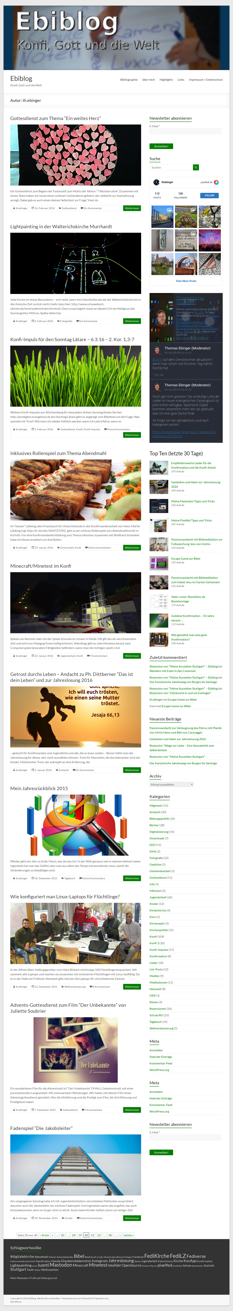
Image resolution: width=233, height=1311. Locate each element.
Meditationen (158, 982)
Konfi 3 (154, 943)
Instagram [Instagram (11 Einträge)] (100, 1261)
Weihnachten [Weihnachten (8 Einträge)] (50, 1269)
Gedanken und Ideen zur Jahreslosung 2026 (178, 739)
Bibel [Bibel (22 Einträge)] (79, 1256)
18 (73, 1235)
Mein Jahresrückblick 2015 (39, 788)
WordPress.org (159, 1070)
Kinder (69, 1218)
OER (153, 995)
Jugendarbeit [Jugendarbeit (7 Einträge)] (149, 1261)
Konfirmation (158, 956)
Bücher (154, 825)
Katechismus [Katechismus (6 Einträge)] (165, 1261)
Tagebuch (69, 878)
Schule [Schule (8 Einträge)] (187, 1265)
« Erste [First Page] (44, 1235)
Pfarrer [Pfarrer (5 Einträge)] (153, 1265)
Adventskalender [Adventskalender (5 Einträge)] (65, 1257)
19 (80, 1235)
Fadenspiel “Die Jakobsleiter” (41, 1128)
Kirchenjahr (157, 923)
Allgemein (156, 805)
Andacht (64, 770)
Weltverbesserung (75, 986)
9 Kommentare (98, 655)
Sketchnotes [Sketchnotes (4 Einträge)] (197, 1266)
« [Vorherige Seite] (52, 1235)
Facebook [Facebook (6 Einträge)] (138, 1256)
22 (99, 1235)
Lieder (154, 962)
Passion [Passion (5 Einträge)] (145, 1265)
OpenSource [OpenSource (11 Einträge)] (131, 1265)
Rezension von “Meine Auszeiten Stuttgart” (177, 756)
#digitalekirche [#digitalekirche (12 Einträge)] (22, 1256)
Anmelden (156, 1050)
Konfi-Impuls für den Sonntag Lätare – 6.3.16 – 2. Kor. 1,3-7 (72, 339)
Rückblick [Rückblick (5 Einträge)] (177, 1265)
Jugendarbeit (67, 655)
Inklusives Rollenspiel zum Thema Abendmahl (58, 453)
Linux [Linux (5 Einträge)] (34, 1265)
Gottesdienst (69, 208)
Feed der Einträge (161, 1056)
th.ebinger (22, 208)
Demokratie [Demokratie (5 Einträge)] (109, 1257)
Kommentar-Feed (161, 1063)
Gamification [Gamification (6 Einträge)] (43, 1261)
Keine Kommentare (118, 429)
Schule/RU (156, 1015)
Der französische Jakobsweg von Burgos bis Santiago (183, 682)
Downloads (67, 547)
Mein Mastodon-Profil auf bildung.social (33, 1278)
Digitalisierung (159, 831)
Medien (154, 976)
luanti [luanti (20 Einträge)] (43, 1265)
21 (92, 1235)
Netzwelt (155, 989)
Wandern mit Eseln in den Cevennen (173, 671)
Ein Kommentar (93, 208)
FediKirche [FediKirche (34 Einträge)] (156, 1256)
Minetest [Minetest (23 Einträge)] (98, 1265)
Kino (153, 917)
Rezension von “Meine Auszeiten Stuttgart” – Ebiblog (184, 666)
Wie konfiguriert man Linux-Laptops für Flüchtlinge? (65, 896)
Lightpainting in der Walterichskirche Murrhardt (61, 226)
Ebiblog (21, 78)
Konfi (79, 429)
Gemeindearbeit (160, 871)
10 (62, 1235)
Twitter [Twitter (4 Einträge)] (37, 1270)
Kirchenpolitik (159, 930)
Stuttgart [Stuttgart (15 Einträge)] (18, 1269)
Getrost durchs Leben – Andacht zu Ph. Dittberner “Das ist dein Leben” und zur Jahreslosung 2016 (71, 677)
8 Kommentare (101, 986)
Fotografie (66, 321)
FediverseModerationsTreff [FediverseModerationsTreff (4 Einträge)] (22, 1261)
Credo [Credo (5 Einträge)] (100, 1257)
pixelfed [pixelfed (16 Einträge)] (165, 1265)
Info (152, 884)
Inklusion (156, 890)
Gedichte (155, 864)
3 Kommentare (93, 1109)
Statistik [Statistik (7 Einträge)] (209, 1265)
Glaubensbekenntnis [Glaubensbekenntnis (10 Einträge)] (76, 1261)
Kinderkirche (158, 910)
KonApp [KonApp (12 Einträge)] (190, 1261)
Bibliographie (129, 79)
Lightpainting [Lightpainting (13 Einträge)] (20, 1265)
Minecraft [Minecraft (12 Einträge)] (80, 1265)
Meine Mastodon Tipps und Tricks (193, 501)
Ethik (153, 851)
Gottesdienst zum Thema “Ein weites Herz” (55, 118)
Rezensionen (158, 1008)
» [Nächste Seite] (120, 1235)
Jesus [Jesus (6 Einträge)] (137, 1261)
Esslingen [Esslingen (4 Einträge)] (127, 1257)
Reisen (154, 1002)
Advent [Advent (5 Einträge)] (52, 1257)
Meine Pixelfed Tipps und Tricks (191, 520)
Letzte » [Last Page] (129, 1235)
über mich (148, 79)
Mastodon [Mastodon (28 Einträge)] (61, 1265)
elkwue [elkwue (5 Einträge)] (119, 1257)
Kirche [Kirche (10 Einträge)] (178, 1261)
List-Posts (156, 969)
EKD (153, 844)
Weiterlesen (132, 208)
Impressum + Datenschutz (206, 79)
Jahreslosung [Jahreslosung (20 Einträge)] (121, 1260)
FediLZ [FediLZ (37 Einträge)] (178, 1255)
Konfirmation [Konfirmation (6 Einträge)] (205, 1261)
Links (181, 79)
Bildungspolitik (159, 818)
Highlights (166, 79)
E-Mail (155, 126)
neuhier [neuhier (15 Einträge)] (114, 1265)
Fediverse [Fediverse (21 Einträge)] (196, 1256)
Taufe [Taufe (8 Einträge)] (30, 1269)
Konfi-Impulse (92, 429)
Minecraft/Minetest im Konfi (40, 566)
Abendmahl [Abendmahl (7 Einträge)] (41, 1256)
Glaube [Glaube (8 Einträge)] (56, 1261)
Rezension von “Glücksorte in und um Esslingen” (180, 693)
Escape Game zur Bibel (185, 558)
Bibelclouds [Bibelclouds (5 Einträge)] (90, 1257)
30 (110, 1235)
